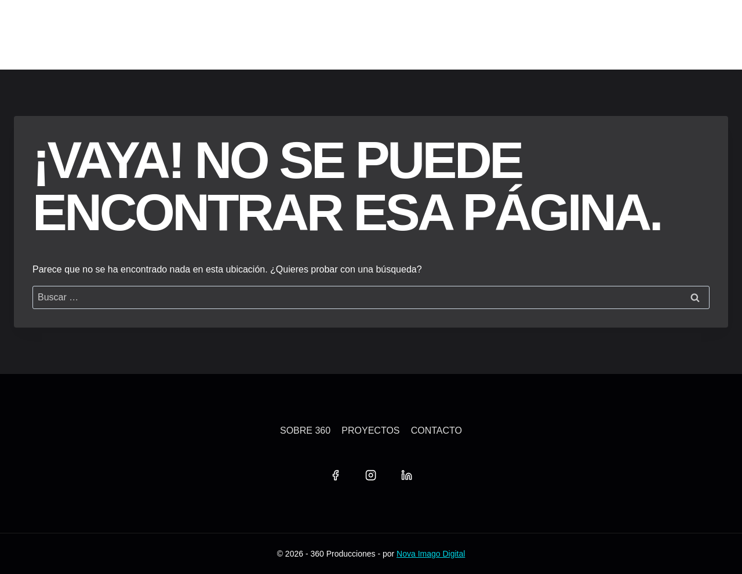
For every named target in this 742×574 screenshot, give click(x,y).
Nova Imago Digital (431, 553)
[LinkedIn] (406, 475)
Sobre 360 (305, 430)
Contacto (436, 430)
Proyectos (370, 430)
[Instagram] (371, 475)
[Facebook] (335, 475)
